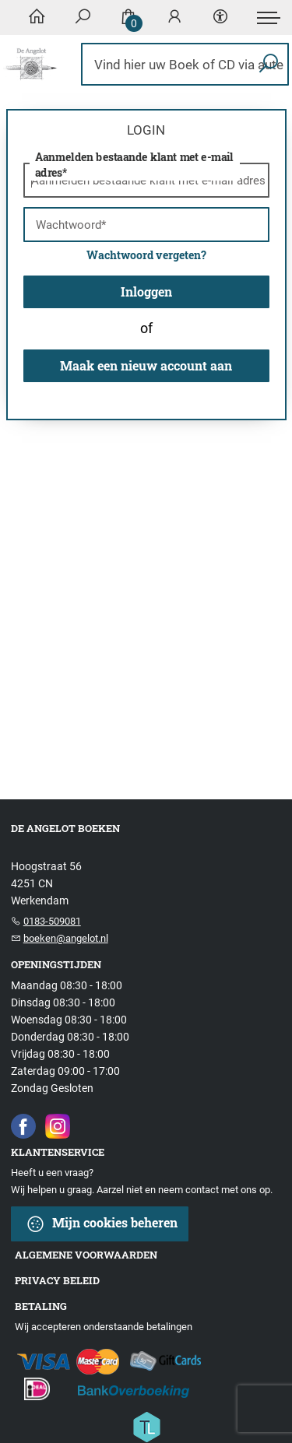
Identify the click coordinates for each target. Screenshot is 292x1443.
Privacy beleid (57, 1280)
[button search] (268, 64)
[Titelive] (146, 1426)
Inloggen (146, 291)
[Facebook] (23, 1125)
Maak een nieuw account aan (146, 365)
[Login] (174, 17)
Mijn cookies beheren (102, 1224)
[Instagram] (57, 1125)
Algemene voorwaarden (86, 1254)
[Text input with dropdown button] (189, 64)
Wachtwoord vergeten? (146, 255)
